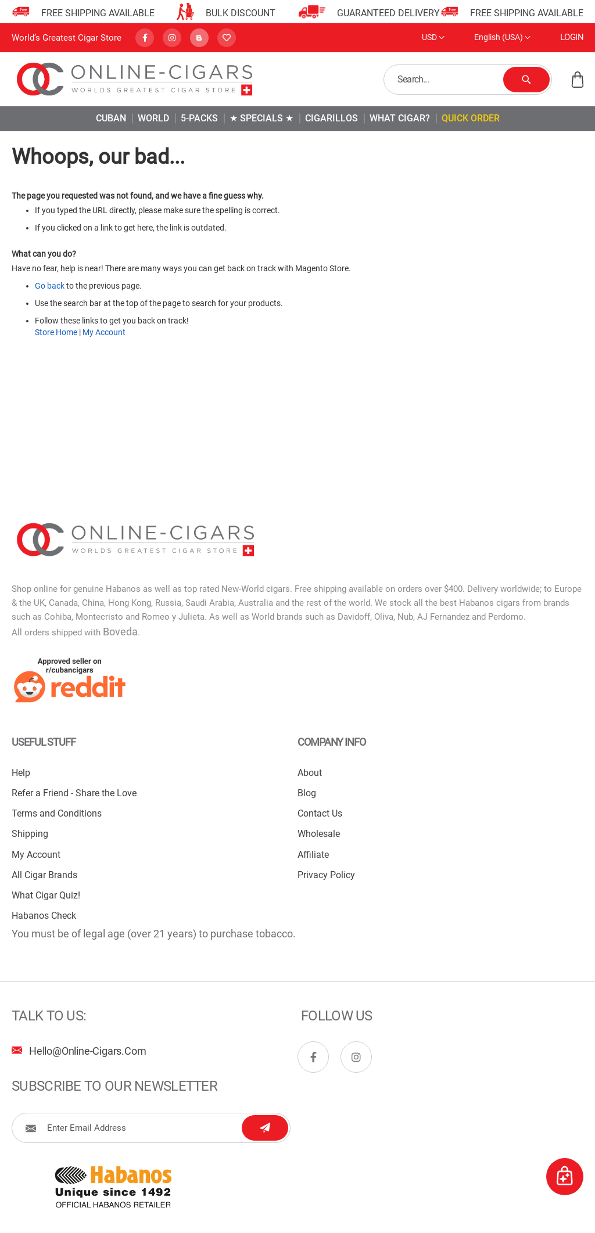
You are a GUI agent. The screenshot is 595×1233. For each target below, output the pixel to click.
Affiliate (313, 854)
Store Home (56, 332)
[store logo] (135, 79)
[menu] (297, 118)
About (310, 772)
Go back (49, 285)
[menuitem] (111, 118)
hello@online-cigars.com (87, 1051)
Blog (307, 793)
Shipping (30, 833)
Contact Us (320, 813)
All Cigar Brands (44, 874)
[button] (433, 37)
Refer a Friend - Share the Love (74, 793)
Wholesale (319, 833)
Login (572, 37)
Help (21, 772)
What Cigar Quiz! (46, 895)
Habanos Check (44, 915)
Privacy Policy (326, 874)
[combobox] (467, 79)
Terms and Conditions (57, 813)
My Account (104, 332)
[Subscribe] (265, 1128)
